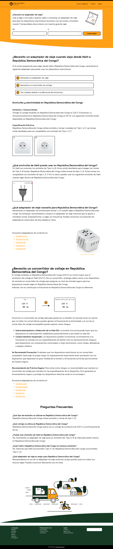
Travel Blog (43, 530)
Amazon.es (21, 248)
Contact (66, 530)
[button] (92, 33)
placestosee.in (59, 547)
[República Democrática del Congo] (63, 49)
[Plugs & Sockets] (19, 49)
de (13, 29)
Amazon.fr (20, 245)
